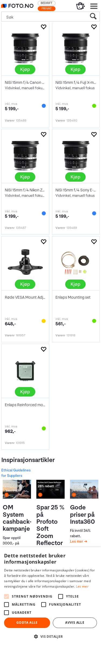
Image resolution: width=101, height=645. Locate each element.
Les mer (77, 541)
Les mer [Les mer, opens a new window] (82, 586)
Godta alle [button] (27, 622)
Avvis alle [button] (74, 622)
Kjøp (25, 69)
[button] (50, 636)
